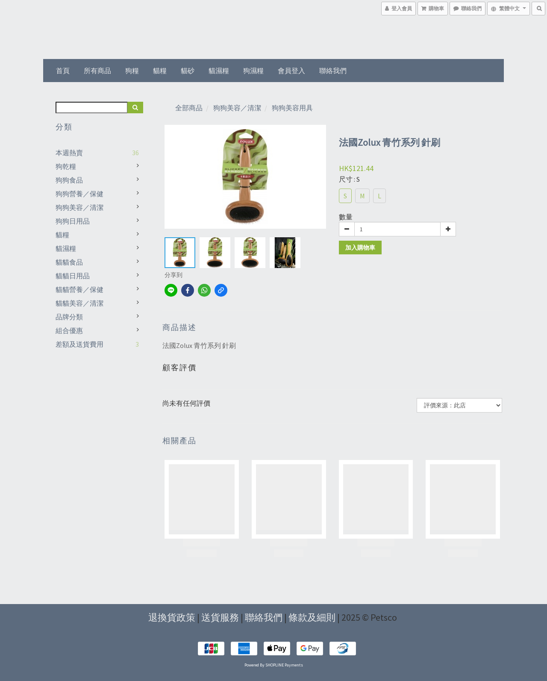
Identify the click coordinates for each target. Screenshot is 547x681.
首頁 (63, 70)
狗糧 (132, 70)
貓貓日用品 (73, 275)
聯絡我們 (333, 70)
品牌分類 (69, 316)
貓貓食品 (69, 262)
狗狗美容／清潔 (79, 207)
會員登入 (291, 70)
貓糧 (160, 70)
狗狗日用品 (73, 221)
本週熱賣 (69, 152)
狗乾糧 (66, 166)
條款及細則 (311, 617)
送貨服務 (220, 617)
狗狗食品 (69, 180)
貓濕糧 (219, 70)
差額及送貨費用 (79, 344)
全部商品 (189, 107)
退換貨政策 (171, 617)
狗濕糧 (253, 70)
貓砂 (187, 70)
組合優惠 (69, 330)
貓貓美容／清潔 (79, 303)
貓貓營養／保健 (79, 289)
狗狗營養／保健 (79, 193)
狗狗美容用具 (292, 107)
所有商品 (97, 70)
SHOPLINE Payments (284, 665)
